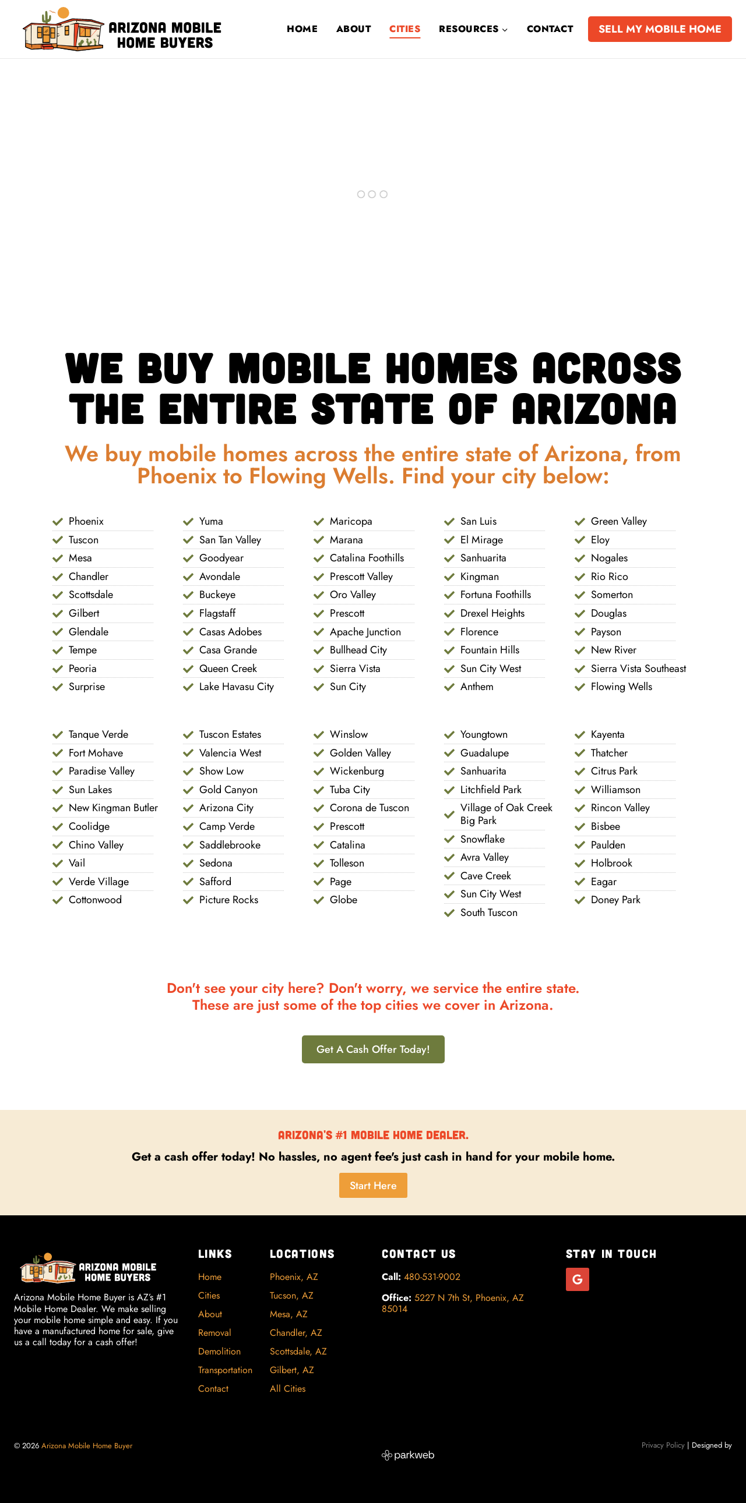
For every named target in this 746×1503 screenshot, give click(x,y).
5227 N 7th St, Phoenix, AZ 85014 (453, 1303)
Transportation (225, 1370)
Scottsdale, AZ (298, 1351)
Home (302, 29)
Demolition (219, 1351)
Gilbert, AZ (292, 1370)
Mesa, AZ (289, 1314)
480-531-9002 (432, 1277)
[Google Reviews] (577, 1280)
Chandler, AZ (296, 1332)
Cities (404, 29)
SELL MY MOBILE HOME (660, 29)
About (353, 29)
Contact (550, 29)
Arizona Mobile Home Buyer (88, 1445)
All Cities (287, 1388)
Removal (214, 1332)
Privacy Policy (663, 1445)
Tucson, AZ (292, 1295)
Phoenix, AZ (294, 1276)
